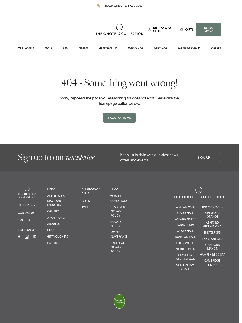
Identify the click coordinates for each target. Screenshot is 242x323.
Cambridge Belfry (212, 262)
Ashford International (212, 224)
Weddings (135, 48)
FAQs (50, 230)
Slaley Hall (185, 212)
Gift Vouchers (57, 236)
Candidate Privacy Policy (118, 247)
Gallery (53, 211)
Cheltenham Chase (185, 266)
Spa (65, 48)
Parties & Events (189, 48)
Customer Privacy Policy (117, 211)
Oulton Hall (185, 206)
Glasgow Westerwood (185, 257)
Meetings (160, 48)
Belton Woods (185, 243)
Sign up (204, 157)
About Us (53, 224)
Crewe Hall (185, 230)
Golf (48, 48)
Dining (83, 48)
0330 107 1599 (26, 205)
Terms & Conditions (119, 198)
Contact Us (26, 212)
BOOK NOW (208, 29)
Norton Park (185, 249)
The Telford (212, 232)
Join (85, 207)
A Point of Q (56, 217)
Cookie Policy (115, 224)
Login (86, 201)
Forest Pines (185, 224)
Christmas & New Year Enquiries (56, 200)
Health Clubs (108, 48)
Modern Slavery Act (118, 234)
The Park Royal (212, 206)
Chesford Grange (212, 214)
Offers (216, 48)
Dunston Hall (185, 236)
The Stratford (212, 238)
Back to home (119, 118)
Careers (53, 243)
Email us (24, 220)
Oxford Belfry (185, 218)
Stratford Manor (212, 246)
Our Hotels (26, 48)
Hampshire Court (212, 254)
